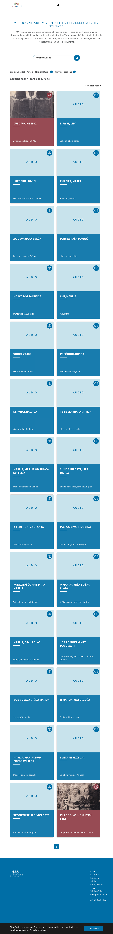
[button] (44, 71)
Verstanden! (93, 928)
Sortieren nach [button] (92, 85)
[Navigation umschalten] (100, 5)
